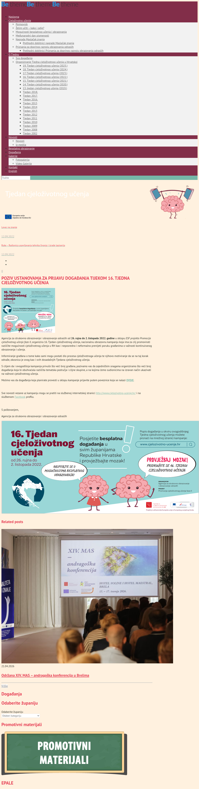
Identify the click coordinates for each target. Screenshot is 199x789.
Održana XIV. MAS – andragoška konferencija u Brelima (45, 675)
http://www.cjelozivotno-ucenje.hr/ (116, 393)
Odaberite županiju (12, 712)
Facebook (20, 397)
